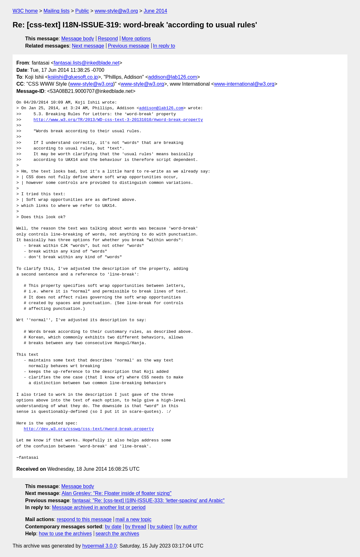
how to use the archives (65, 533)
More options (136, 38)
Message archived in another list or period (98, 507)
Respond (108, 38)
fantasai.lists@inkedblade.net (86, 62)
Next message (88, 45)
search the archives (117, 533)
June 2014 (155, 11)
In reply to (164, 45)
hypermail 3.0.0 (99, 545)
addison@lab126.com (172, 77)
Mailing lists (56, 11)
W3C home (25, 11)
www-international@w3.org (244, 84)
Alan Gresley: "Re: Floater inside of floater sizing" (117, 493)
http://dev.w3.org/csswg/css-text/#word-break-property (89, 429)
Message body (77, 38)
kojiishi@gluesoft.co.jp (73, 77)
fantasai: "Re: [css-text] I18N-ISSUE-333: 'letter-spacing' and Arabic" (148, 500)
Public (82, 11)
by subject (161, 526)
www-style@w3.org (116, 11)
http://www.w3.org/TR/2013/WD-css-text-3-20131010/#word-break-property (118, 120)
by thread (135, 526)
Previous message (128, 45)
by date (113, 526)
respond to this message (84, 519)
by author (186, 526)
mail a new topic (133, 519)
